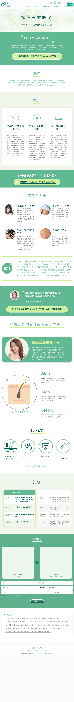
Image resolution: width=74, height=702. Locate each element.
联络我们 (57, 6)
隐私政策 (18, 595)
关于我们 (26, 6)
